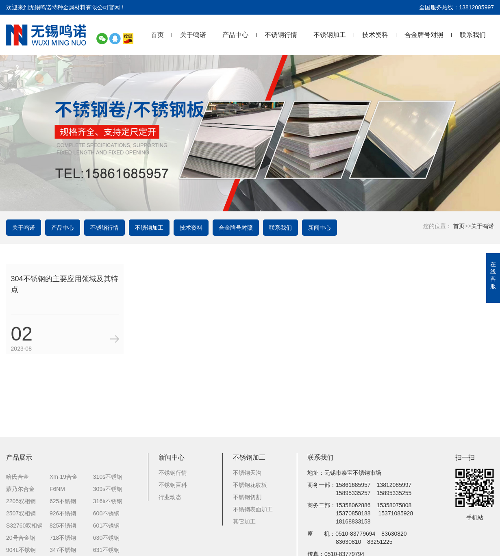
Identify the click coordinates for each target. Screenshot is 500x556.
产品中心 (235, 34)
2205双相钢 (21, 490)
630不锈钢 (106, 527)
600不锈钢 (106, 503)
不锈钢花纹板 (250, 474)
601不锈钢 (106, 515)
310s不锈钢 (107, 466)
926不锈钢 (63, 503)
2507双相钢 (21, 503)
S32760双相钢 (24, 515)
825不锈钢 (63, 515)
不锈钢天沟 (247, 462)
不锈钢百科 (173, 474)
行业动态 (170, 486)
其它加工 (244, 511)
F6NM (57, 478)
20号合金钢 (20, 527)
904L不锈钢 (21, 539)
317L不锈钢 (64, 551)
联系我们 (473, 34)
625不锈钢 (63, 490)
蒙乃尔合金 (20, 478)
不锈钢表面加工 (253, 498)
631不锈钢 (106, 539)
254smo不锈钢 (24, 551)
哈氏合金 (17, 466)
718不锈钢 (63, 527)
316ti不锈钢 (107, 490)
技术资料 (375, 34)
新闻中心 (319, 227)
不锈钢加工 (329, 34)
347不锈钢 (63, 539)
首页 (157, 34)
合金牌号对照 (423, 34)
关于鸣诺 (193, 34)
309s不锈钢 (107, 478)
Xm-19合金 (64, 466)
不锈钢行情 (281, 34)
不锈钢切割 (247, 486)
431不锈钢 (106, 551)
